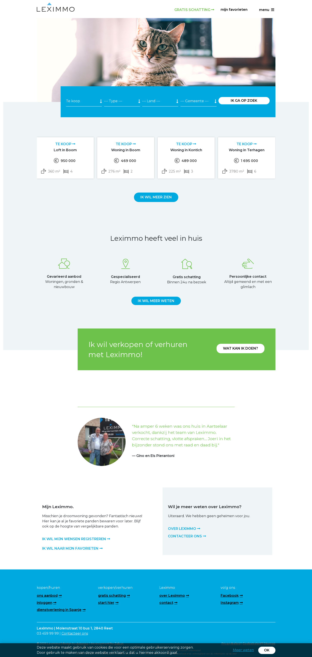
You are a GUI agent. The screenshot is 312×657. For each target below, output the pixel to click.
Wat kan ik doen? (240, 348)
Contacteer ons (74, 633)
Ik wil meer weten (156, 301)
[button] (89, 436)
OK (266, 650)
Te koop (65, 144)
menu (266, 10)
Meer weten (243, 650)
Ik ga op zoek (244, 101)
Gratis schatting (194, 10)
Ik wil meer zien (156, 197)
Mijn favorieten (234, 10)
